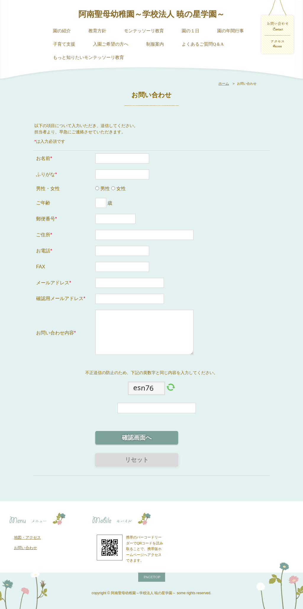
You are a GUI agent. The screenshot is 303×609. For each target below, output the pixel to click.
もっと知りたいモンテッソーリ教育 (88, 57)
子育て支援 (64, 44)
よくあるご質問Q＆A (203, 44)
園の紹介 (62, 30)
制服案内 (155, 44)
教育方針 (97, 30)
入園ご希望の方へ (110, 44)
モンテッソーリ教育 (144, 30)
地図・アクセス (27, 537)
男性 (104, 188)
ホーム (223, 83)
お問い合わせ (25, 548)
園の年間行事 (230, 30)
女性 (120, 188)
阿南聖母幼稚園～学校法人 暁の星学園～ (151, 14)
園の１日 (190, 30)
